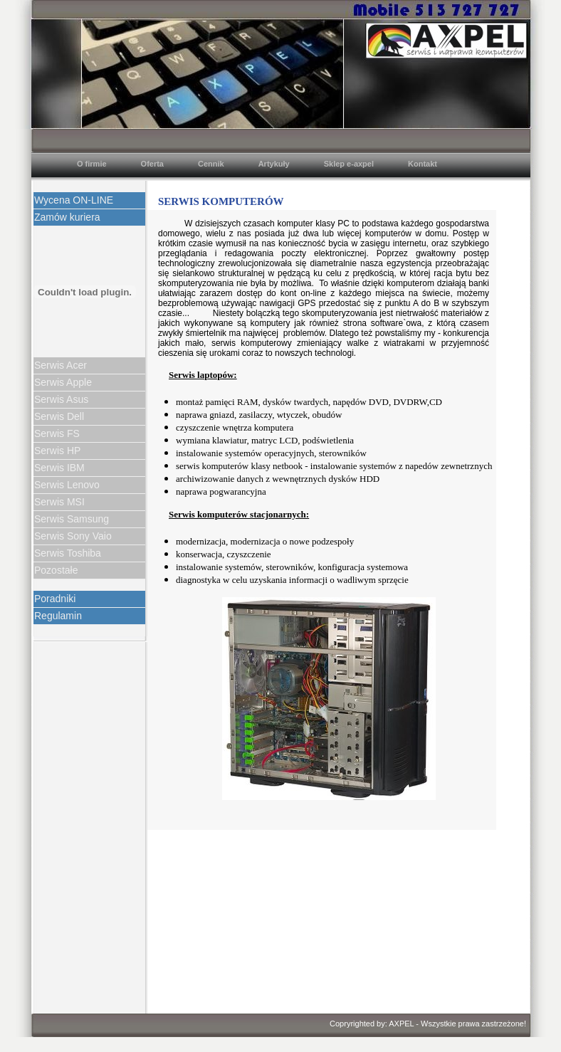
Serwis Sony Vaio (73, 536)
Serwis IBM (59, 467)
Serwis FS (57, 433)
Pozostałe (56, 570)
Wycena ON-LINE (73, 200)
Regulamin (58, 615)
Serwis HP (57, 450)
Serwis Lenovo (67, 484)
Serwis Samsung (71, 519)
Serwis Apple (63, 382)
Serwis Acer (60, 365)
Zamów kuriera (67, 217)
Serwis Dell (59, 416)
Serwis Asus (61, 399)
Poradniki (54, 598)
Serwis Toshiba (67, 553)
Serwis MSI (59, 501)
